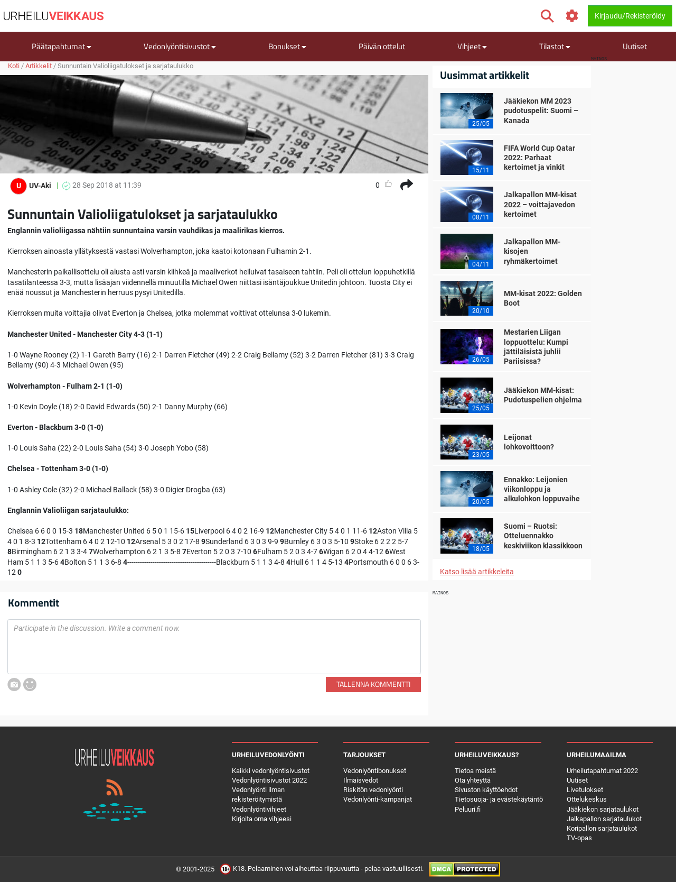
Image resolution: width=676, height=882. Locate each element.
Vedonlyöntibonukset (374, 771)
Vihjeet (472, 46)
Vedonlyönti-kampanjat (377, 799)
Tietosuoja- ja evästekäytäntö (499, 799)
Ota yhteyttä (473, 780)
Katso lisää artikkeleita (477, 571)
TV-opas (579, 838)
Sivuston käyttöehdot (486, 790)
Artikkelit (38, 66)
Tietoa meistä (475, 771)
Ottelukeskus (587, 799)
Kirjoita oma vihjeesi (262, 819)
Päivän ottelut (382, 46)
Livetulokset (585, 790)
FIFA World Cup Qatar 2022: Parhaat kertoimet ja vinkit (539, 157)
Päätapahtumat (61, 46)
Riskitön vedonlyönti (373, 790)
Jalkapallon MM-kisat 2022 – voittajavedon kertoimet (540, 204)
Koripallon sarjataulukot (602, 828)
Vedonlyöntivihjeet (259, 809)
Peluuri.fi (468, 809)
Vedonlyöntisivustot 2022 (269, 780)
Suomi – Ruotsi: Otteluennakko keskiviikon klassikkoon (543, 535)
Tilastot (554, 46)
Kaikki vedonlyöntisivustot (270, 771)
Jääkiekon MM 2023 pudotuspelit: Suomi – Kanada (541, 110)
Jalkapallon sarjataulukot (604, 819)
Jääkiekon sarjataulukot (603, 809)
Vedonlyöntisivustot (180, 46)
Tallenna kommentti (373, 684)
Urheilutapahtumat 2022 (602, 771)
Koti (14, 66)
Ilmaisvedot (360, 780)
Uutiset (635, 46)
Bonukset (287, 46)
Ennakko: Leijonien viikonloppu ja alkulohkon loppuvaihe (542, 489)
